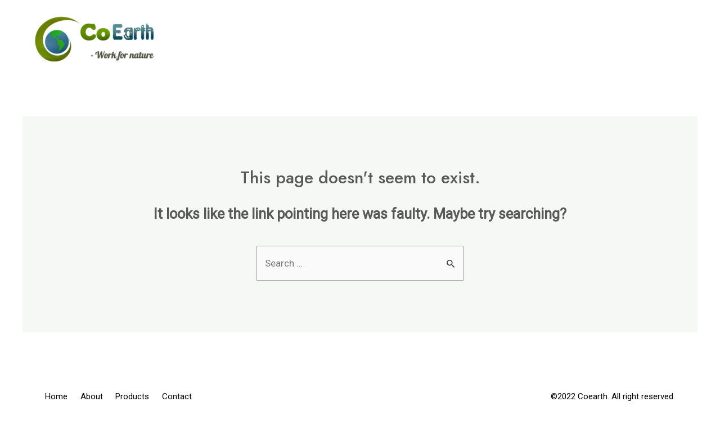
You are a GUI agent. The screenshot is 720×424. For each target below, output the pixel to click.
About (487, 39)
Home (422, 39)
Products (567, 39)
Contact (655, 39)
